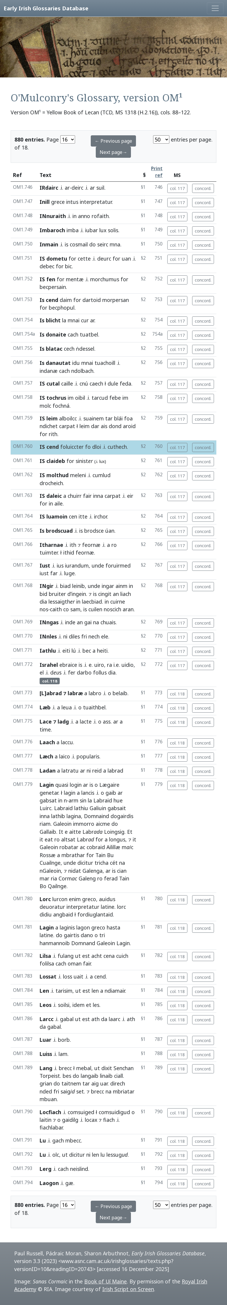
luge (69, 573)
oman (75, 963)
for (72, 258)
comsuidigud (114, 1112)
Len (44, 990)
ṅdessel (85, 348)
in (74, 216)
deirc (77, 187)
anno (84, 216)
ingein (79, 593)
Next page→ (113, 152)
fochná (61, 405)
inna (98, 495)
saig (68, 1091)
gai (88, 622)
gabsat (48, 800)
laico (64, 756)
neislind (79, 1168)
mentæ (75, 279)
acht (96, 955)
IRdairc (49, 187)
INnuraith (53, 216)
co (66, 609)
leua (66, 707)
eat (49, 839)
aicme (103, 823)
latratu (70, 770)
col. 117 (177, 188)
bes (67, 1075)
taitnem (71, 1083)
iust (44, 573)
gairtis (71, 935)
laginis (67, 927)
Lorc (45, 899)
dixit (106, 1068)
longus (117, 839)
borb (64, 1039)
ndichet (49, 426)
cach (73, 334)
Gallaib (48, 831)
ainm (121, 585)
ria (54, 878)
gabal (67, 1019)
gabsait (117, 808)
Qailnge (57, 886)
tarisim (64, 990)
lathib (58, 816)
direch (117, 1083)
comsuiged (81, 1112)
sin (83, 800)
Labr (92, 831)
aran (128, 609)
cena (109, 955)
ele (104, 636)
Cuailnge (50, 862)
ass (107, 721)
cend (100, 976)
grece (58, 201)
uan (126, 258)
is (66, 244)
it (41, 839)
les (96, 1004)
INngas (49, 622)
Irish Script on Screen (128, 1289)
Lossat (48, 976)
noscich (112, 609)
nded (46, 1091)
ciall (118, 1075)
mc (127, 847)
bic (68, 266)
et (88, 1004)
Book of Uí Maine (105, 1281)
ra (109, 664)
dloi (96, 446)
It (61, 831)
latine (107, 906)
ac (82, 847)
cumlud (102, 475)
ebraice (68, 664)
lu (102, 1154)
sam (75, 609)
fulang (66, 955)
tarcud (100, 397)
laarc (114, 1019)
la (64, 320)
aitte (75, 831)
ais (104, 426)
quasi (61, 784)
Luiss (46, 1053)
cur (85, 320)
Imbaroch (52, 230)
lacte (86, 721)
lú (74, 650)
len (95, 990)
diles (74, 636)
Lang (46, 1068)
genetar (49, 792)
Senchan (124, 1068)
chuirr (75, 495)
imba (73, 230)
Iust (45, 565)
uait (78, 976)
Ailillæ (113, 847)
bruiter (57, 593)
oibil (80, 397)
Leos (45, 1004)
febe (115, 397)
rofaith (100, 216)
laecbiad (92, 601)
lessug (117, 1154)
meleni (78, 475)
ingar (108, 585)
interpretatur (96, 201)
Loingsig (114, 831)
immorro (83, 823)
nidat (74, 870)
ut (78, 955)
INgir (46, 585)
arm (73, 800)
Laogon (49, 1183)
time (45, 729)
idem (78, 1004)
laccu (67, 742)
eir (130, 495)
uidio (127, 664)
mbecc (73, 1140)
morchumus (104, 279)
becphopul (61, 307)
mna (115, 244)
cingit (104, 593)
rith (53, 434)
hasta (113, 927)
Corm (68, 878)
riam (45, 823)
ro (114, 544)
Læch (46, 756)
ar (67, 187)
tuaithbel (94, 707)
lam (63, 1053)
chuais (108, 622)
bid (43, 593)
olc (55, 1154)
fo (88, 446)
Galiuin (98, 808)
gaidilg (70, 1119)
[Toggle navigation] (215, 8)
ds (55, 672)
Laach (47, 742)
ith (73, 544)
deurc (104, 258)
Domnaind (96, 816)
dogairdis (122, 816)
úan (109, 530)
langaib (89, 1075)
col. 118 (177, 694)
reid (97, 770)
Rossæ (48, 855)
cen (73, 516)
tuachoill (105, 362)
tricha (101, 862)
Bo (43, 886)
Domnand (83, 943)
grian (46, 1083)
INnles (48, 636)
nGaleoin (50, 870)
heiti (102, 650)
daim (66, 299)
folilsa (47, 963)
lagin (69, 792)
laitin (45, 1119)
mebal (83, 1068)
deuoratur (52, 906)
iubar (91, 230)
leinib (78, 585)
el (42, 672)
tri (102, 935)
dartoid (91, 299)
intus (72, 201)
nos (44, 609)
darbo (84, 672)
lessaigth (61, 601)
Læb (45, 707)
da (104, 1019)
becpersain (53, 286)
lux (102, 230)
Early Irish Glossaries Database (46, 8)
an (116, 593)
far (54, 573)
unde (98, 565)
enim (75, 899)
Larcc (46, 1019)
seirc (102, 244)
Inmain (49, 244)
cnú (84, 383)
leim (85, 426)
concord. (203, 188)
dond (115, 426)
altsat (68, 839)
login (76, 784)
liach (125, 593)
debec (47, 266)
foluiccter (72, 446)
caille (67, 383)
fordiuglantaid (95, 914)
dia (43, 601)
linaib (106, 1075)
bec (86, 650)
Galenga (92, 870)
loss (67, 976)
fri (84, 636)
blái (118, 418)
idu (76, 362)
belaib (120, 693)
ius (60, 565)
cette (84, 258)
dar (95, 426)
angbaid (63, 914)
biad (65, 585)
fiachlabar (51, 1127)
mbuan (48, 1099)
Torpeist (50, 1075)
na (96, 622)
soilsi (63, 1004)
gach (58, 1140)
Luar (45, 1039)
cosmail (79, 244)
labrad (115, 770)
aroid (129, 426)
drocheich (51, 483)
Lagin (47, 784)
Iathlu (48, 650)
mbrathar (73, 855)
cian (122, 870)
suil (100, 187)
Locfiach (50, 1112)
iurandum (77, 565)
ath (95, 1019)
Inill (45, 201)
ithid (68, 552)
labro (95, 693)
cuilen (95, 609)
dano (87, 935)
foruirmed (118, 565)
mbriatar (123, 1091)
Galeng (87, 878)
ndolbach (82, 370)
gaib (111, 792)
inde (70, 622)
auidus (107, 899)
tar (109, 418)
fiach (109, 1119)
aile (58, 503)
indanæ (49, 370)
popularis (88, 756)
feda (125, 383)
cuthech (117, 446)
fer (71, 672)
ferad (111, 878)
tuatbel (89, 334)
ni (65, 636)
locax (91, 1119)
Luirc (45, 808)
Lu (43, 1140)
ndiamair (115, 990)
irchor (100, 516)
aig (95, 1083)
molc (45, 405)
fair (87, 495)
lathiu (81, 808)
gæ (69, 1183)
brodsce (94, 530)
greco (89, 899)
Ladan (48, 770)
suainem (93, 418)
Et (129, 831)
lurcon (59, 899)
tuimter (49, 552)
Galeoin (62, 823)
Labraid (102, 800)
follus (100, 672)
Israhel (49, 664)
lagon (83, 927)
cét (114, 862)
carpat (67, 426)
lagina (74, 816)
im (71, 397)
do (92, 244)
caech (96, 383)
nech (94, 636)
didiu (46, 914)
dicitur (85, 862)
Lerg (45, 1168)
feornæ (91, 544)
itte (83, 516)
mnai (74, 320)
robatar (68, 847)
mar (44, 878)
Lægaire (109, 784)
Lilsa (45, 955)
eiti (66, 650)
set (80, 1091)
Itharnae (51, 544)
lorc (121, 906)
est (86, 955)
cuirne (117, 601)
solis (113, 230)
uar (104, 1083)
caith (56, 609)
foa (128, 418)
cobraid (96, 847)
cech (69, 348)
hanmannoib (55, 943)
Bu (110, 855)
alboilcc (68, 418)
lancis (87, 792)
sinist (84, 460)
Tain (100, 855)
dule (113, 383)
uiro (99, 664)
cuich (122, 955)
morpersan (115, 299)
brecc (65, 1068)
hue (118, 800)
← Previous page (113, 141)
